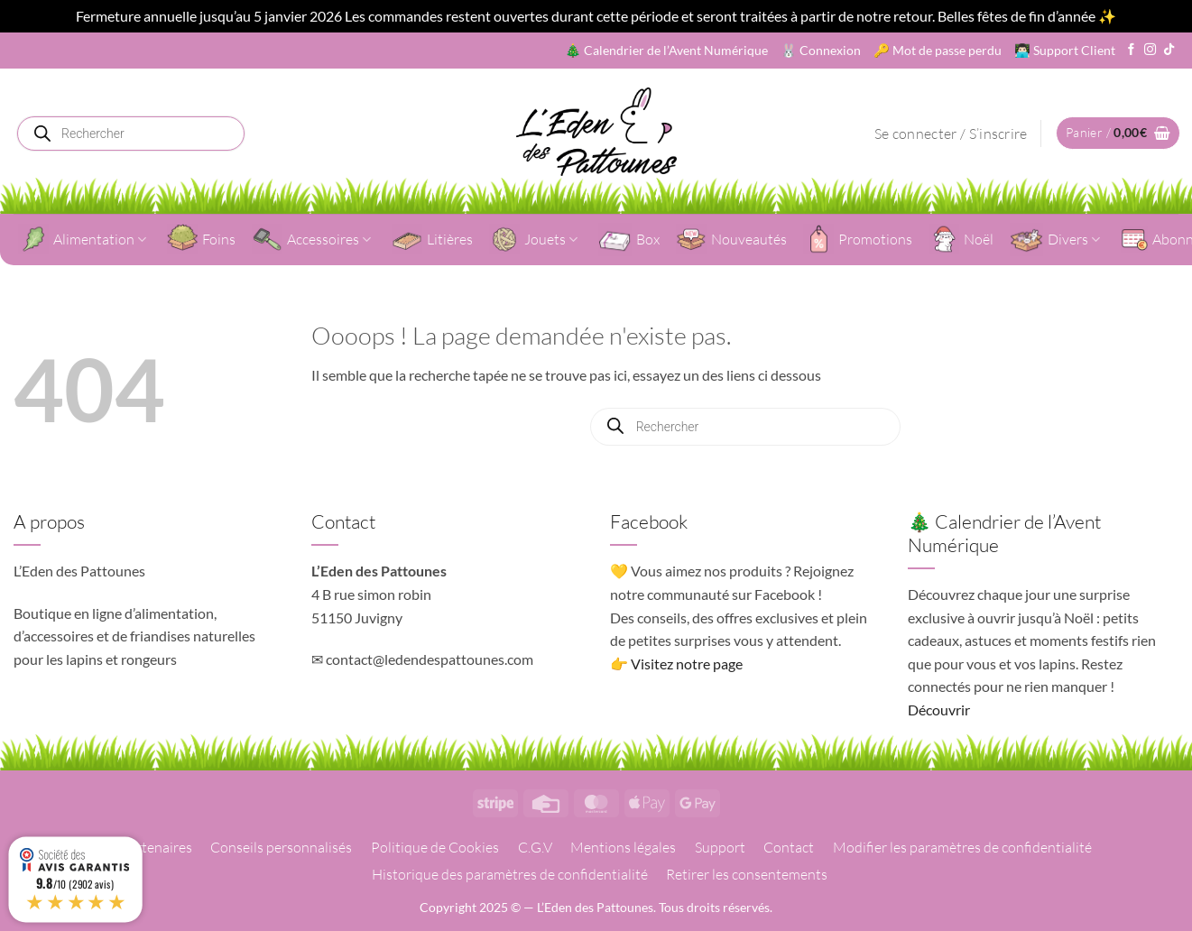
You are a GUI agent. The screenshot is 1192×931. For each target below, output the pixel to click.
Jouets (533, 239)
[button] (951, 133)
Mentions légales (623, 847)
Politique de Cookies (435, 847)
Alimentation (82, 239)
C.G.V (535, 847)
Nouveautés (731, 239)
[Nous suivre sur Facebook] (1131, 50)
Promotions (857, 239)
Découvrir (939, 709)
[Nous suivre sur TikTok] (1169, 50)
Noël (961, 239)
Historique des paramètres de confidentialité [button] (510, 874)
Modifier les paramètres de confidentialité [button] (962, 847)
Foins (201, 239)
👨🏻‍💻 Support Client (1064, 50)
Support (720, 847)
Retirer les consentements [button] (746, 874)
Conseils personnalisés (281, 847)
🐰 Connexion (821, 50)
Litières (432, 239)
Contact (788, 847)
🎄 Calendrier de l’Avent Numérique (666, 50)
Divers (1055, 239)
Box (629, 239)
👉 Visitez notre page (676, 663)
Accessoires (311, 239)
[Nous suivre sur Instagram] (1150, 50)
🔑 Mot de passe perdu (937, 50)
